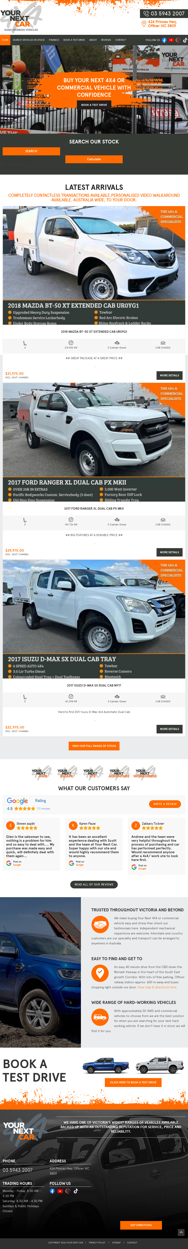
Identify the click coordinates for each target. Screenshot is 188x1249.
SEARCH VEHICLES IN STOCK (29, 39)
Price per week (13, 167)
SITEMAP (116, 1242)
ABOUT (93, 39)
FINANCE (54, 39)
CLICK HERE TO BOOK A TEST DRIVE (133, 1082)
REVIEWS (106, 39)
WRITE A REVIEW (165, 804)
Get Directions (141, 1225)
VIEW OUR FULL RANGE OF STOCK (94, 746)
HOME (5, 39)
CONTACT (120, 39)
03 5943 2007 (17, 1170)
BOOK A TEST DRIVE (74, 39)
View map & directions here (157, 987)
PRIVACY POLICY (97, 1242)
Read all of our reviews (94, 884)
